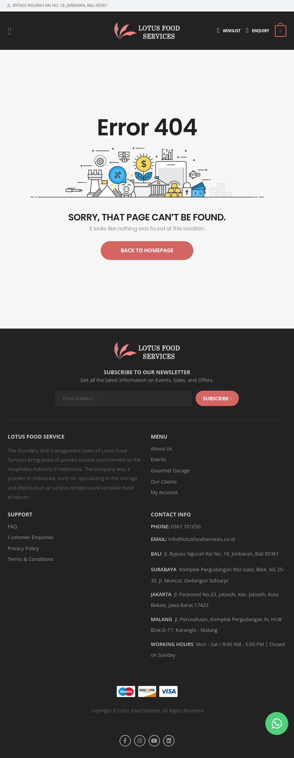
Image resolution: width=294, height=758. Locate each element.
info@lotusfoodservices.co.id (201, 539)
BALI (156, 553)
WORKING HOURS (172, 644)
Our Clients (164, 481)
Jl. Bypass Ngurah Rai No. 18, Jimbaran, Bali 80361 (221, 553)
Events (158, 459)
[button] (276, 723)
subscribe (217, 398)
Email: (159, 539)
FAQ (12, 526)
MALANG (161, 619)
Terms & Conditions (30, 559)
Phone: (160, 527)
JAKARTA (161, 594)
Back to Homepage (147, 250)
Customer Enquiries (30, 537)
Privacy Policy (23, 548)
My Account (164, 492)
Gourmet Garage (170, 470)
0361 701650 (186, 526)
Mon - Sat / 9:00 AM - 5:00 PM (230, 644)
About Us (161, 448)
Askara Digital (161, 718)
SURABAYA (163, 569)
